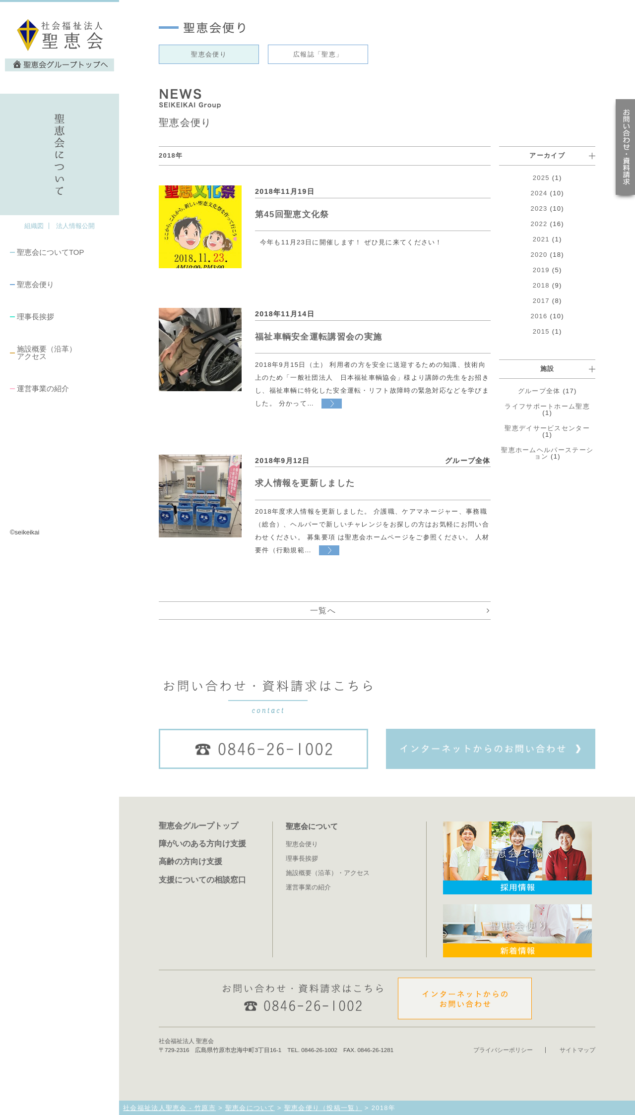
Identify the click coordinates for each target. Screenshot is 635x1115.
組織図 (34, 226)
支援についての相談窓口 (202, 879)
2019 (541, 270)
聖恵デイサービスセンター (547, 428)
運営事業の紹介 (43, 388)
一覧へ (323, 610)
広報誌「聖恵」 (318, 54)
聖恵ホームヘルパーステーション (547, 453)
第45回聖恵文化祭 (292, 214)
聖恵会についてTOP (50, 252)
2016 (539, 316)
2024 (539, 193)
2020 (539, 254)
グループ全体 (539, 391)
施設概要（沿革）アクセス (46, 352)
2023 (539, 208)
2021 (541, 239)
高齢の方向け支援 (190, 861)
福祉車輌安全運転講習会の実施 (318, 337)
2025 (541, 177)
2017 (541, 300)
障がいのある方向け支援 (202, 843)
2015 (541, 331)
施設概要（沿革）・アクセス (328, 873)
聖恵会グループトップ (198, 825)
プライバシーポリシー (503, 1050)
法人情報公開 (75, 226)
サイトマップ (577, 1050)
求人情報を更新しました (305, 483)
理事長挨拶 (35, 316)
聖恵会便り (35, 284)
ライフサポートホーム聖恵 (547, 406)
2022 (539, 224)
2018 (541, 285)
